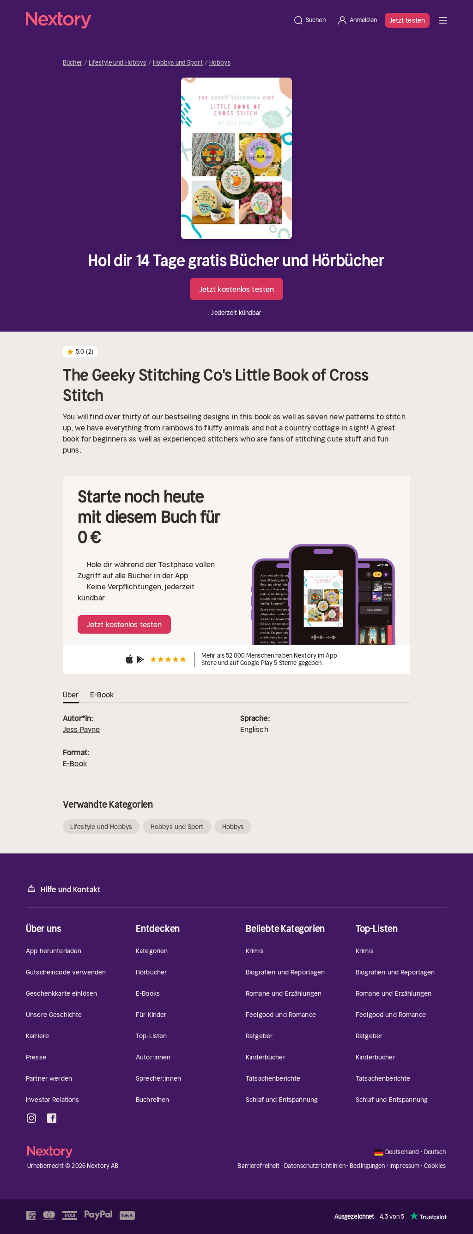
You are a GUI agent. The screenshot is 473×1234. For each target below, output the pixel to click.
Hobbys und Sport (178, 63)
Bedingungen (367, 1166)
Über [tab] (71, 694)
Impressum (404, 1166)
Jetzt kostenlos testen (236, 289)
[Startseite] (156, 20)
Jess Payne (81, 729)
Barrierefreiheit (258, 1166)
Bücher (72, 63)
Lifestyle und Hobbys (117, 63)
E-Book (75, 763)
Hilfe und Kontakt (63, 889)
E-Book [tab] (102, 694)
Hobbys (219, 63)
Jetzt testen (407, 20)
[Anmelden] (356, 20)
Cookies (435, 1166)
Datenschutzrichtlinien (315, 1166)
